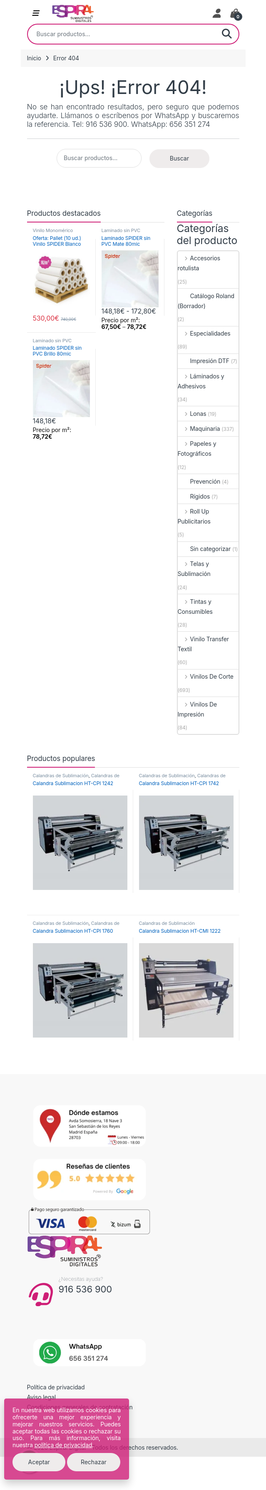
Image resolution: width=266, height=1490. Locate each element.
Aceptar (39, 1461)
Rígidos (194, 496)
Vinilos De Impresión (197, 709)
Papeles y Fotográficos (197, 448)
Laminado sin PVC (121, 230)
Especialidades (204, 333)
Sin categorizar (204, 548)
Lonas (192, 413)
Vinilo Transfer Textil (203, 643)
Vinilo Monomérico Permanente (53, 232)
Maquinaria (199, 428)
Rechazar (94, 1461)
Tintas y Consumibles (195, 606)
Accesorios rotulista (199, 263)
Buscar (227, 34)
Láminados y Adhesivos (201, 381)
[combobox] (121, 34)
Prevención (199, 481)
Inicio (34, 58)
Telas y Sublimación (194, 568)
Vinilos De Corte (206, 676)
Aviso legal (41, 1397)
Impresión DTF (203, 360)
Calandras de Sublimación (61, 775)
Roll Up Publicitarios (194, 516)
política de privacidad (63, 1444)
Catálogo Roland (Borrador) (206, 300)
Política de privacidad (56, 1387)
